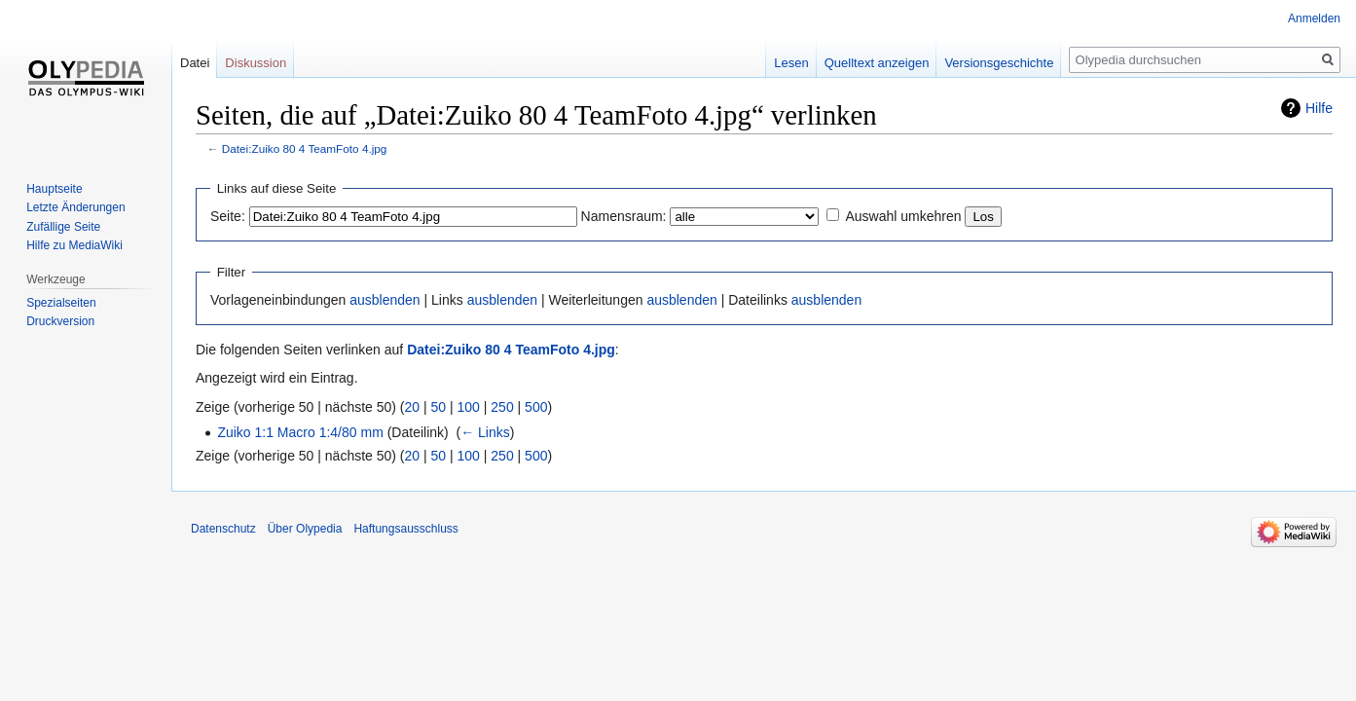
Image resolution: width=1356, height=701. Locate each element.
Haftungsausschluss (405, 528)
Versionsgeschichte (998, 62)
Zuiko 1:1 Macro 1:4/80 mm (300, 432)
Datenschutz (223, 528)
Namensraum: (624, 216)
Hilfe (1319, 108)
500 (536, 407)
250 (502, 407)
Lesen (791, 62)
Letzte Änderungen (75, 207)
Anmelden (1314, 18)
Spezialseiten (60, 303)
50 (439, 407)
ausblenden (384, 300)
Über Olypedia (305, 528)
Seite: (227, 216)
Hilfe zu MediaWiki (74, 245)
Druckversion (60, 321)
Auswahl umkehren (903, 216)
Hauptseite (54, 189)
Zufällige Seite (63, 227)
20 (413, 407)
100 (469, 407)
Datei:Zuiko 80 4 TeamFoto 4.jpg (304, 148)
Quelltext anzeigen (877, 62)
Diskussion (255, 62)
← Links (485, 432)
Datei (194, 62)
